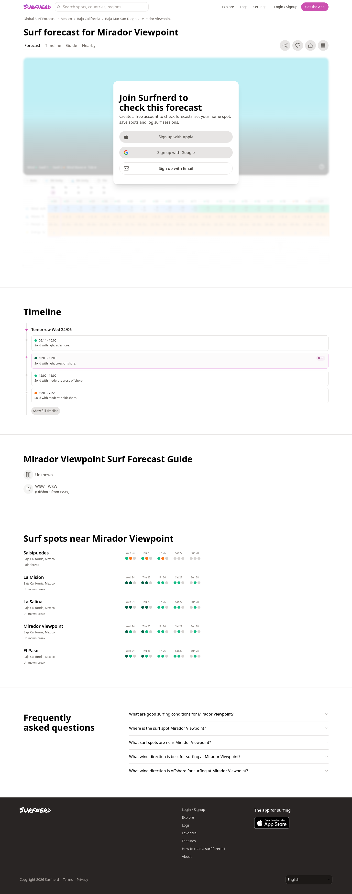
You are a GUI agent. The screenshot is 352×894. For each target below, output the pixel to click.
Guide (71, 45)
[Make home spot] (310, 45)
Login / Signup (285, 6)
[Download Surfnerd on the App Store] (271, 823)
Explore (228, 6)
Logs (243, 6)
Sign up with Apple (158, 137)
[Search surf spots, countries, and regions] (102, 6)
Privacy (82, 879)
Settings (259, 6)
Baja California (88, 18)
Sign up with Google (159, 152)
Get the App (315, 6)
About (187, 856)
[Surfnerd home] (37, 6)
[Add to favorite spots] (297, 45)
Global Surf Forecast (39, 18)
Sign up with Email (158, 168)
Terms (68, 879)
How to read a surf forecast (203, 848)
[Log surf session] (323, 45)
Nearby (89, 45)
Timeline (53, 45)
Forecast (32, 46)
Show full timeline (45, 411)
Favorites (189, 833)
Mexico (66, 18)
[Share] (285, 45)
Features (189, 841)
